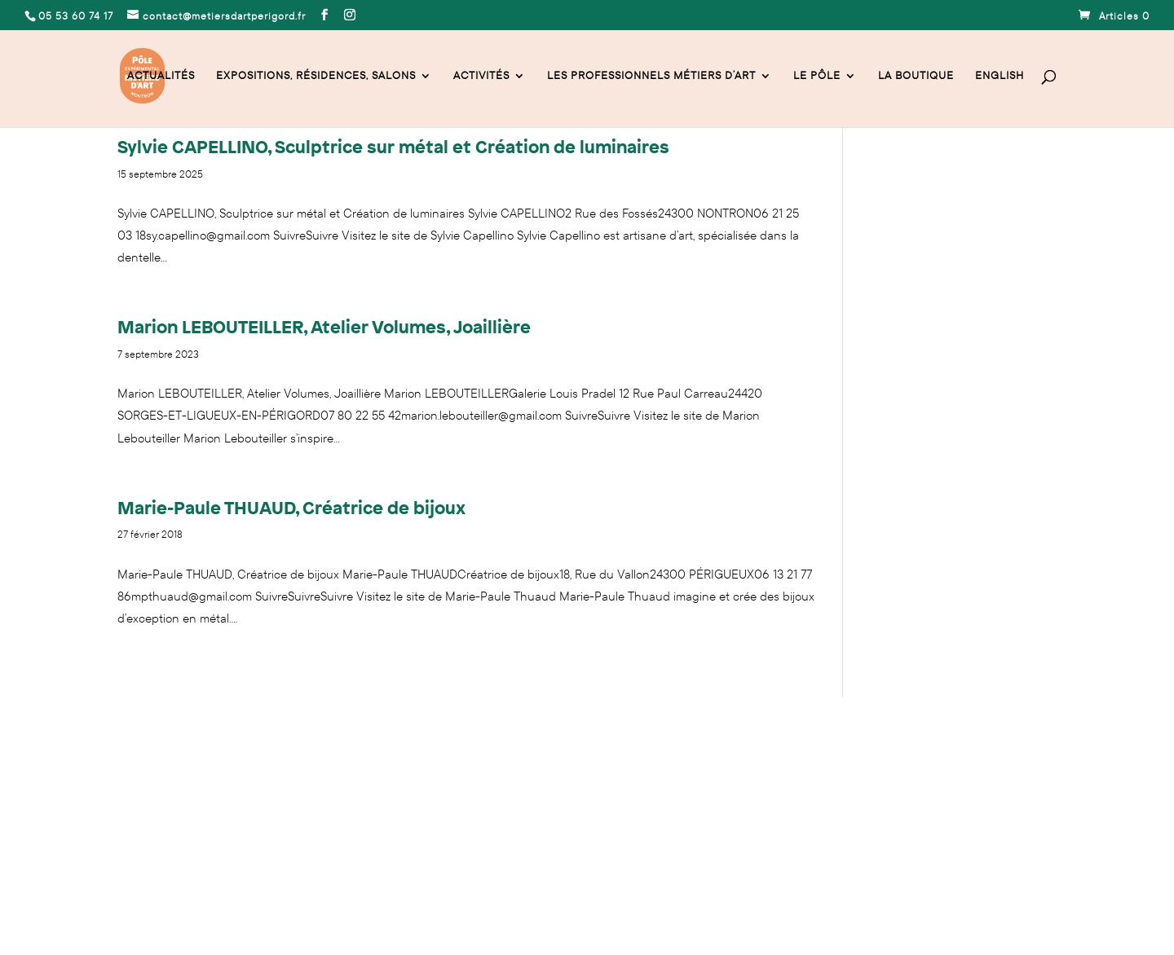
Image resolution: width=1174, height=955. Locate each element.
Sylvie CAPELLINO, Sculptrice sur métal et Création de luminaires (393, 146)
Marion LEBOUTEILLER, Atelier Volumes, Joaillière (324, 326)
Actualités (161, 76)
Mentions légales (159, 862)
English (999, 76)
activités (481, 76)
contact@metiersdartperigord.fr (280, 790)
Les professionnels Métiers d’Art (651, 76)
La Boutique (916, 76)
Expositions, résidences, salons (316, 76)
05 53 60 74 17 (153, 790)
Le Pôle (817, 76)
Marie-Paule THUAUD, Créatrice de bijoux (291, 507)
